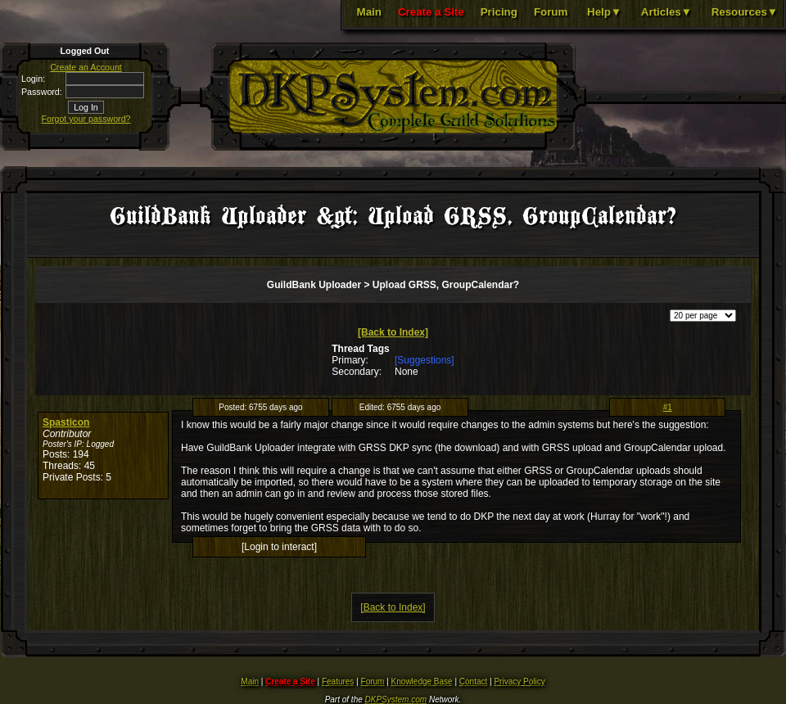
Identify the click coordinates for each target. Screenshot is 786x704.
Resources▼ (744, 12)
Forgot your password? (86, 119)
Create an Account (86, 67)
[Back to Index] (393, 332)
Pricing (499, 12)
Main (369, 12)
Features (338, 681)
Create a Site (431, 12)
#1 (667, 407)
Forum (550, 12)
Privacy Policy (519, 681)
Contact (473, 681)
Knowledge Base (422, 681)
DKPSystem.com (396, 699)
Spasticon (66, 422)
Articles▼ (666, 12)
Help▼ (604, 12)
